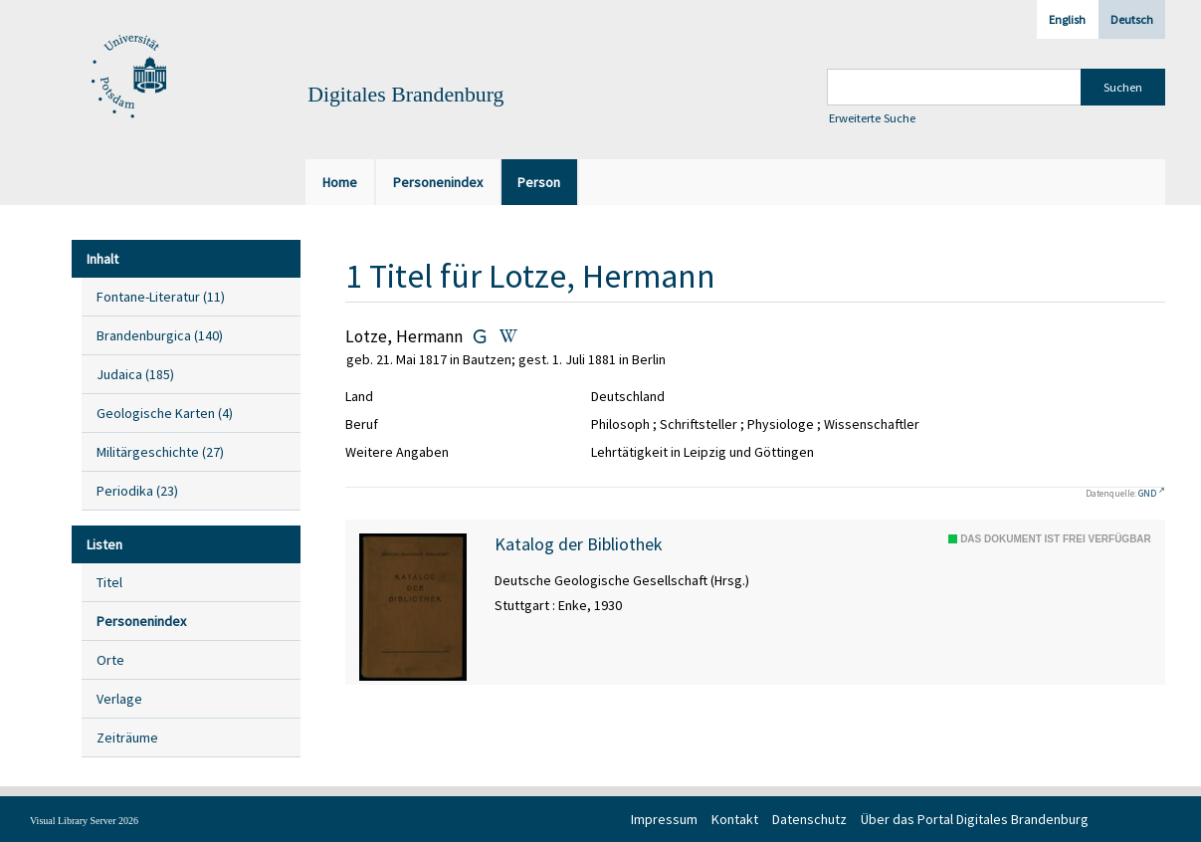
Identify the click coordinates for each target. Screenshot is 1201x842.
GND (1147, 493)
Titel (109, 582)
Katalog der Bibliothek (579, 544)
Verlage (119, 699)
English (1067, 19)
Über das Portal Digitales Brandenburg (975, 819)
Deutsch (1131, 19)
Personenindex (141, 621)
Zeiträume (127, 737)
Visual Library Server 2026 (84, 820)
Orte (110, 660)
